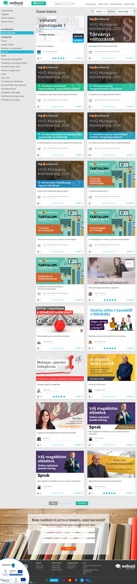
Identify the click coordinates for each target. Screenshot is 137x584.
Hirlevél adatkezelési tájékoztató (90, 571)
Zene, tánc (5, 77)
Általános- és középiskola (11, 48)
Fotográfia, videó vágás (10, 92)
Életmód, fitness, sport (10, 66)
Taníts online (103, 4)
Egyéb (3, 55)
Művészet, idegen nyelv (10, 70)
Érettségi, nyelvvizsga (10, 100)
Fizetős (100, 11)
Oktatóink (39, 568)
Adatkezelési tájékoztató (92, 565)
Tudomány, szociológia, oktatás (14, 63)
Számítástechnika (8, 89)
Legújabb (5, 14)
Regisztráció (129, 4)
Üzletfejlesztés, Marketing (12, 81)
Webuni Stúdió (57, 570)
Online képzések (8, 33)
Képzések (39, 3)
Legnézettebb (7, 10)
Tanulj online (90, 4)
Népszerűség (124, 11)
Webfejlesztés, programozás (13, 96)
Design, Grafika (7, 44)
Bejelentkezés (116, 4)
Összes (4, 41)
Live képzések (7, 29)
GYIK (84, 574)
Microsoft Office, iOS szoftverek (13, 85)
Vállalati (4, 52)
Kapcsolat (39, 565)
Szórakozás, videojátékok (11, 59)
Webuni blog (56, 568)
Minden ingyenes (8, 18)
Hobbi (3, 74)
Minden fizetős (7, 21)
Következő (82, 503)
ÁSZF (85, 568)
